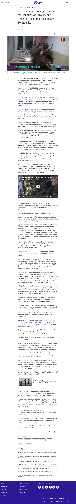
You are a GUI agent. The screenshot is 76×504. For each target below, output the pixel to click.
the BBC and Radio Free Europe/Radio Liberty (39, 343)
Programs (3, 489)
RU (71, 2)
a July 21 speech (51, 362)
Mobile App (22, 492)
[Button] (49, 34)
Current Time (21, 26)
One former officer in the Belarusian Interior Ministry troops (33, 320)
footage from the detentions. (25, 101)
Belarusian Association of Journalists (30, 405)
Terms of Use (4, 492)
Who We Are (4, 486)
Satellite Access (23, 489)
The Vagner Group (23, 242)
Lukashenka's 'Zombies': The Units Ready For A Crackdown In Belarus (40, 177)
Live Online (22, 495)
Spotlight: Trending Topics (26, 7)
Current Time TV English (27, 179)
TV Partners (22, 486)
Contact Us (3, 495)
